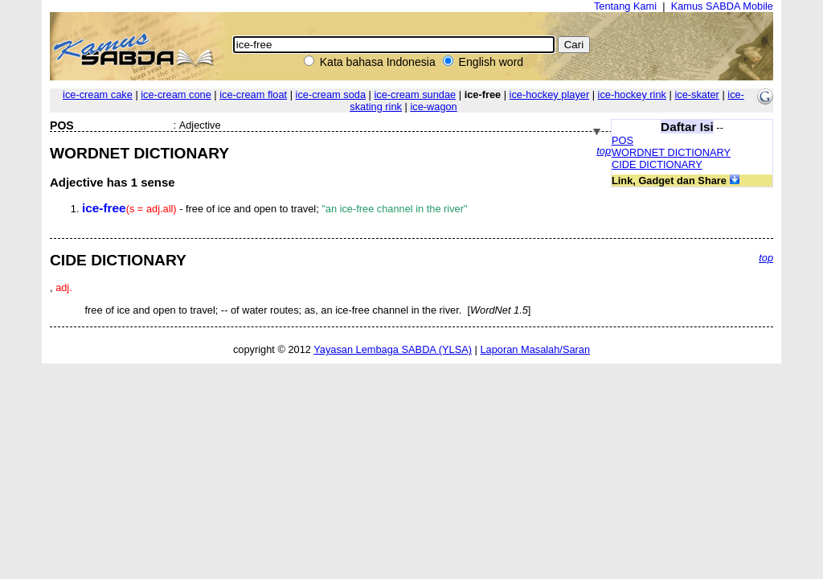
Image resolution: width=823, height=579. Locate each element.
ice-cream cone (176, 94)
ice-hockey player (550, 94)
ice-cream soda (331, 94)
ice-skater (696, 94)
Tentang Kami (625, 6)
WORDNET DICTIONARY (671, 152)
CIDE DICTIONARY (657, 164)
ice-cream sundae (415, 94)
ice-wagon (433, 107)
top (603, 151)
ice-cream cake (98, 94)
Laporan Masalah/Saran (535, 349)
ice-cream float (253, 94)
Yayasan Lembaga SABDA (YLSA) (392, 349)
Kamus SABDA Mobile (722, 6)
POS (622, 140)
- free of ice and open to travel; (275, 209)
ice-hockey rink (632, 94)
